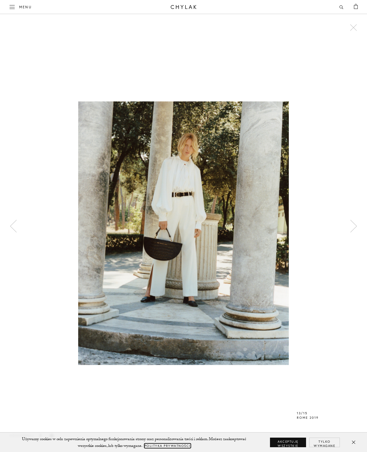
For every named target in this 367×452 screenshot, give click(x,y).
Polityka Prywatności (168, 446)
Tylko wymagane (324, 443)
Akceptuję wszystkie (288, 443)
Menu (21, 6)
